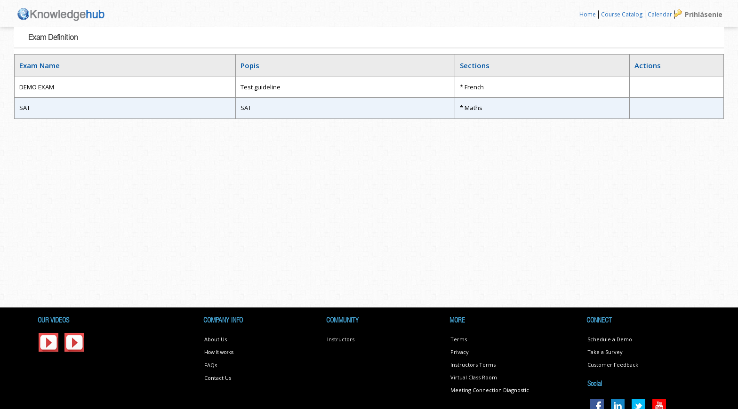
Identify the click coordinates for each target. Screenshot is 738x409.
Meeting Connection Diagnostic (489, 389)
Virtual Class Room (473, 377)
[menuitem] (588, 14)
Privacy (459, 351)
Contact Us (217, 377)
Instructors (340, 339)
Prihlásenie (703, 14)
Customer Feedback (612, 364)
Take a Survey (605, 351)
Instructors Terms (473, 364)
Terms (458, 339)
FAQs (210, 365)
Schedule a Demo (609, 339)
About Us (215, 339)
